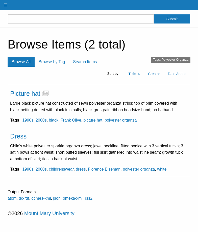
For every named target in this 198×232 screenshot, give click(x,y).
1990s (28, 120)
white (161, 169)
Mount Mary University (49, 213)
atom (12, 198)
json (57, 198)
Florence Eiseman (104, 169)
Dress (18, 136)
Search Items (85, 62)
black (53, 120)
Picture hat (25, 93)
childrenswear (61, 169)
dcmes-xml (41, 198)
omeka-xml (73, 198)
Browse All (21, 62)
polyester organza (121, 120)
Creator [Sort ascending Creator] (154, 74)
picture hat (93, 120)
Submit (172, 19)
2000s (41, 120)
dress (81, 169)
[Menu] (5, 5)
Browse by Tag (52, 62)
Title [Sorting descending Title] (133, 74)
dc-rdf (24, 198)
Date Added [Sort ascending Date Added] (177, 74)
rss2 (88, 198)
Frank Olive (71, 120)
